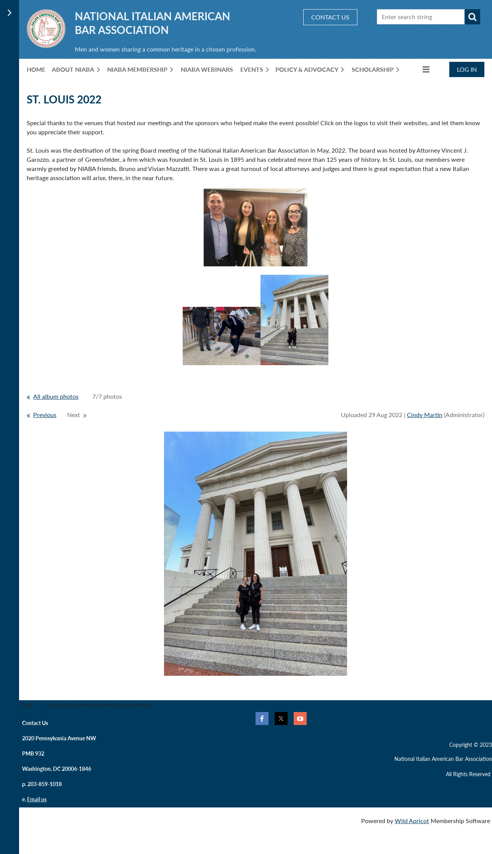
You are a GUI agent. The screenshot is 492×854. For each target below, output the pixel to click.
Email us (37, 799)
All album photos (56, 396)
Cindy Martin (424, 414)
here (40, 704)
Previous (44, 414)
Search (472, 16)
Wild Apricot (412, 820)
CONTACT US (330, 17)
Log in (467, 69)
